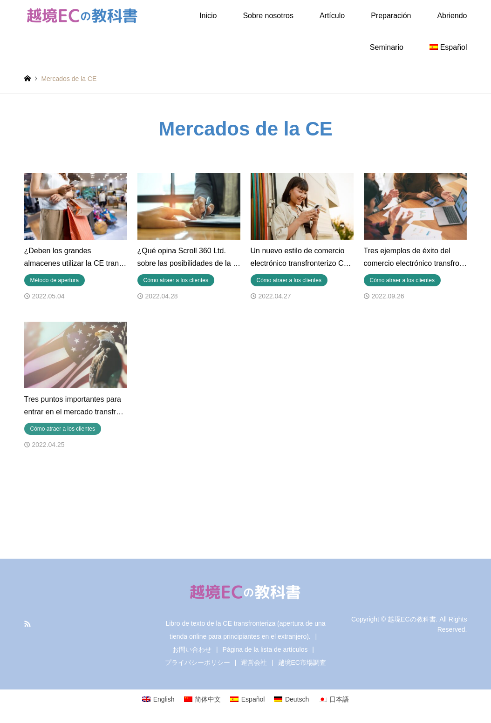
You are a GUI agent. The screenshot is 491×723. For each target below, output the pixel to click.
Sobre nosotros (268, 16)
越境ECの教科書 (412, 618)
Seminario (386, 47)
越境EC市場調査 (302, 662)
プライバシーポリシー (197, 662)
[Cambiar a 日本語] (334, 699)
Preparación (391, 16)
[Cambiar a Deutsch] (291, 699)
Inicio (208, 16)
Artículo (332, 16)
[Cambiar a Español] (247, 699)
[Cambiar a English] (158, 699)
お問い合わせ (191, 649)
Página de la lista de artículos (265, 649)
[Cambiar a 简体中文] (202, 699)
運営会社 (254, 662)
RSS (27, 624)
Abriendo (452, 16)
